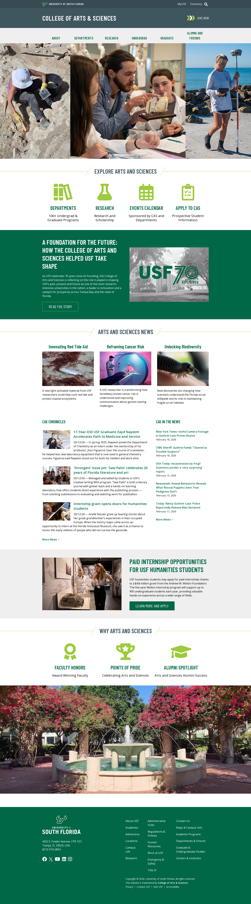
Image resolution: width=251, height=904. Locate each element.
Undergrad (139, 38)
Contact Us (183, 821)
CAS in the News (168, 421)
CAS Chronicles (54, 421)
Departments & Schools (191, 841)
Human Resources (154, 844)
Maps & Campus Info (189, 827)
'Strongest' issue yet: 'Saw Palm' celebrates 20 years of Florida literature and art (110, 470)
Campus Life (130, 849)
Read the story (60, 306)
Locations (131, 841)
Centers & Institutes (188, 858)
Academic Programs (188, 834)
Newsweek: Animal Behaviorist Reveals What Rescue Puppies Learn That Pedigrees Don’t (181, 487)
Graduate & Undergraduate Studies (190, 849)
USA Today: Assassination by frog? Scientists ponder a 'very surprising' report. (179, 467)
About (56, 38)
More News (50, 539)
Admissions (132, 834)
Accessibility (172, 886)
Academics (131, 827)
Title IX (152, 870)
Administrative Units (157, 823)
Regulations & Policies (156, 833)
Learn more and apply (152, 605)
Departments (83, 38)
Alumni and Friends (195, 35)
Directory (196, 4)
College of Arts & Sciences (79, 18)
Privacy (129, 886)
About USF (132, 821)
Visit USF (158, 886)
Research (111, 38)
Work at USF (155, 853)
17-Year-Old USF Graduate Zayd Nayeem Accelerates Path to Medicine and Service (107, 434)
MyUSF (182, 4)
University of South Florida (63, 4)
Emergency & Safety (156, 861)
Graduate (167, 38)
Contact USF (143, 886)
